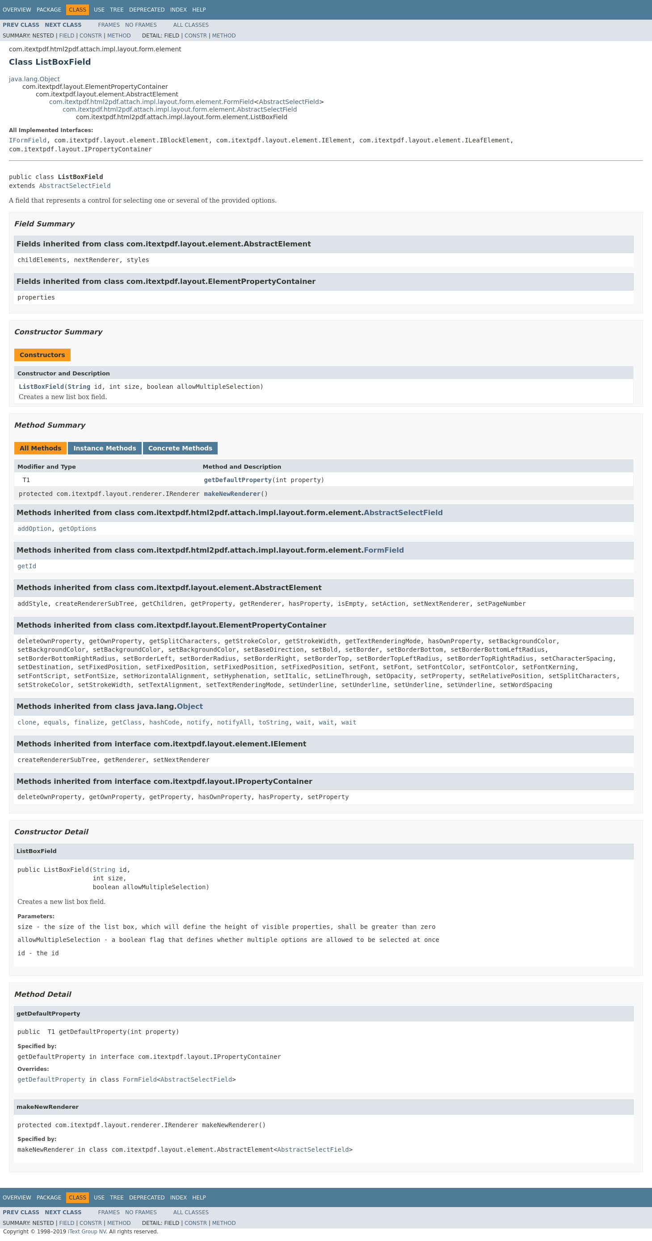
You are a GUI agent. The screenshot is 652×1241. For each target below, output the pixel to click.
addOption (34, 528)
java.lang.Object (34, 79)
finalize (89, 722)
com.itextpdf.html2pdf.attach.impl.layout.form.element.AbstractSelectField (180, 109)
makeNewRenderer (232, 493)
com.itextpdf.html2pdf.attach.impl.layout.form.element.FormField (151, 101)
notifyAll (234, 722)
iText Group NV (87, 1232)
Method (119, 36)
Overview (17, 10)
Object (190, 706)
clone (26, 722)
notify (198, 722)
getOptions (78, 528)
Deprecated (147, 10)
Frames (109, 25)
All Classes (191, 25)
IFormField (27, 140)
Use (99, 10)
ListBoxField (41, 386)
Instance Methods (104, 448)
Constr (91, 36)
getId (26, 566)
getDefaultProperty (238, 479)
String (79, 386)
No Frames (141, 25)
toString (274, 722)
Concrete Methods (180, 448)
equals (55, 722)
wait (303, 722)
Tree (117, 10)
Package (49, 10)
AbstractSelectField (289, 101)
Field (66, 36)
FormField (384, 550)
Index (178, 10)
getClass (127, 722)
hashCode (164, 722)
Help (199, 10)
